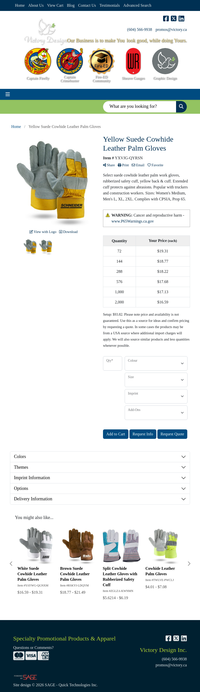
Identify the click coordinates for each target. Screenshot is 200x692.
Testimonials (110, 5)
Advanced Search (137, 5)
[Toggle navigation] (7, 94)
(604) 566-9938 (139, 29)
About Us (36, 5)
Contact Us (87, 5)
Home (20, 5)
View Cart (55, 5)
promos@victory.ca (171, 29)
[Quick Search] (139, 107)
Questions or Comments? (33, 647)
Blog (71, 5)
